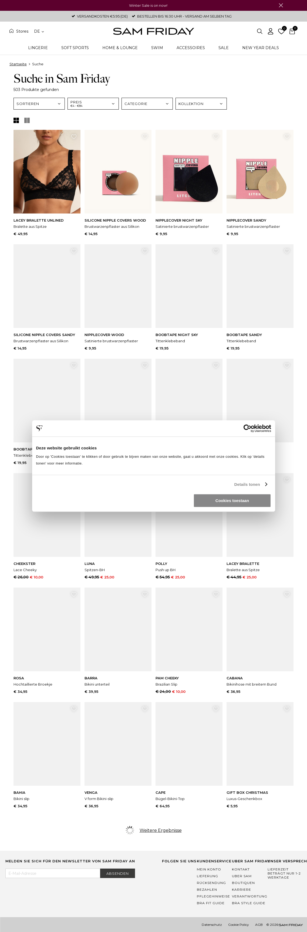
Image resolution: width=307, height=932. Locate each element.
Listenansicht (27, 120)
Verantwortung (249, 896)
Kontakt (241, 869)
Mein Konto (209, 869)
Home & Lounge (120, 47)
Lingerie (38, 47)
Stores (22, 31)
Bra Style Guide (248, 903)
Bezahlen (207, 889)
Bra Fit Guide (211, 903)
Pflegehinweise (213, 896)
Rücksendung (211, 883)
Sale (223, 47)
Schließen (281, 5)
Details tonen (247, 484)
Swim (157, 47)
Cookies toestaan (232, 500)
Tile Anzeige (16, 120)
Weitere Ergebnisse (161, 830)
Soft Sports (75, 47)
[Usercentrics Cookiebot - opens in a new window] (247, 428)
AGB (259, 925)
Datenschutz (212, 925)
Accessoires (191, 47)
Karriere (241, 889)
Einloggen (270, 31)
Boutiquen (243, 883)
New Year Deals (260, 47)
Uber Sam (242, 876)
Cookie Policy (238, 925)
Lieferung (207, 876)
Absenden (117, 873)
